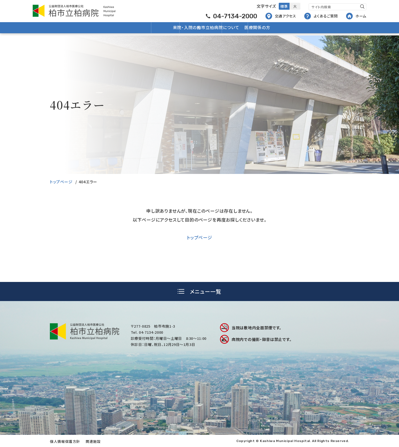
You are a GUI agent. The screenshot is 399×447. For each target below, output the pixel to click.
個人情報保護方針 (65, 441)
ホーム (356, 16)
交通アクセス (280, 16)
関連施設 (93, 441)
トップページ (61, 181)
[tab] (199, 291)
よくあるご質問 (321, 16)
